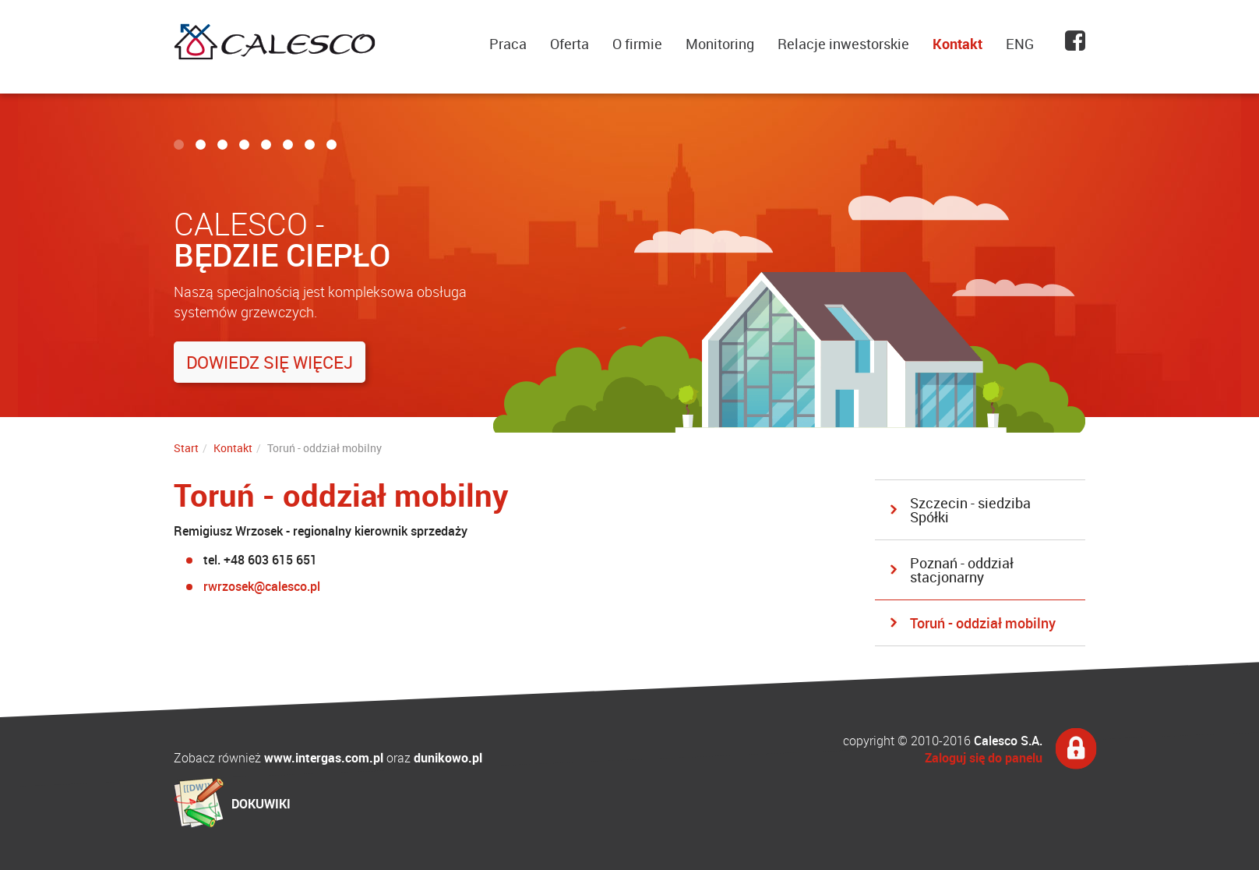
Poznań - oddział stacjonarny (962, 569)
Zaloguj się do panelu (983, 757)
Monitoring (720, 43)
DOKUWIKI (261, 803)
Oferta (569, 43)
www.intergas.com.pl (323, 757)
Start (186, 447)
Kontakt (957, 43)
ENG (1020, 43)
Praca (508, 43)
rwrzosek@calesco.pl (261, 586)
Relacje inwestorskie (843, 43)
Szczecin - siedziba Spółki (970, 509)
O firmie (637, 43)
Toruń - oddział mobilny (983, 623)
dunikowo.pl (448, 757)
